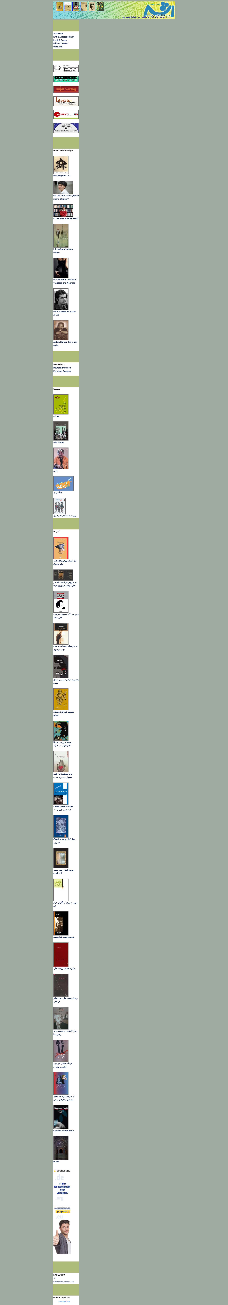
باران (55, 471)
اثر (54, 1278)
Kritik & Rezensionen (63, 37)
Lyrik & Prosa (60, 40)
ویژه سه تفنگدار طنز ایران (64, 515)
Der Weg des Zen (61, 175)
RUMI (56, 1161)
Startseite (58, 33)
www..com (64, 1302)
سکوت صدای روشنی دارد (64, 968)
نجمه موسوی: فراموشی (63, 937)
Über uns (57, 47)
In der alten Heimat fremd (65, 218)
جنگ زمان (57, 492)
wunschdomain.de (62, 1208)
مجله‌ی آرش (58, 442)
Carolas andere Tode (63, 1130)
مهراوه (56, 416)
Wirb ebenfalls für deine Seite (63, 1282)
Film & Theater (60, 43)
